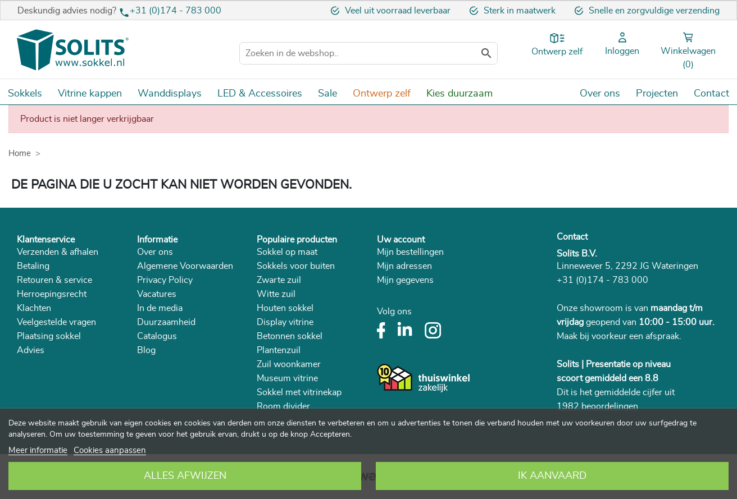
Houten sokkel (285, 308)
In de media (160, 308)
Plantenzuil (279, 350)
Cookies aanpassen (110, 450)
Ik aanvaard (552, 476)
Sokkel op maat (287, 252)
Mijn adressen (404, 266)
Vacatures (156, 294)
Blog (146, 350)
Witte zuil (276, 294)
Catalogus (157, 336)
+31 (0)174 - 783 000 (175, 10)
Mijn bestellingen (410, 252)
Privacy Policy (165, 280)
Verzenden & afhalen (57, 252)
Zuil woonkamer (289, 364)
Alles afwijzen (185, 476)
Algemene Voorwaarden (185, 266)
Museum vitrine (287, 378)
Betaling (33, 266)
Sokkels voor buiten (296, 266)
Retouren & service (54, 280)
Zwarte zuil (279, 280)
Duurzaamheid (166, 322)
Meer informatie (37, 450)
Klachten (34, 308)
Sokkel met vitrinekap (299, 392)
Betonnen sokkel (289, 336)
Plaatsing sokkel (49, 336)
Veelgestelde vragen (56, 322)
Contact (572, 236)
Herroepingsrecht (52, 294)
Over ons (155, 252)
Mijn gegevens (405, 280)
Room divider (283, 406)
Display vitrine (285, 322)
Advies (30, 350)
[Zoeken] (368, 53)
